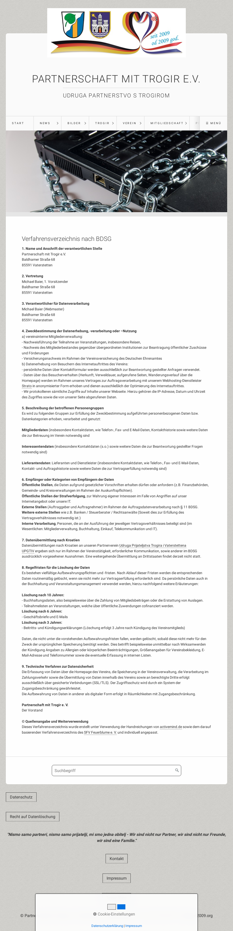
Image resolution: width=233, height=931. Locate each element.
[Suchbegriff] (116, 770)
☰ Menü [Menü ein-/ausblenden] (213, 123)
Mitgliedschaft (167, 123)
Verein (130, 123)
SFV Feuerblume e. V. (100, 732)
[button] (21, 797)
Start (18, 123)
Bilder (74, 123)
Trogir (102, 123)
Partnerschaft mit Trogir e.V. (116, 79)
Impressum (133, 926)
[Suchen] (177, 770)
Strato (27, 386)
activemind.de (171, 727)
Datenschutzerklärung (107, 926)
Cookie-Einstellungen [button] (114, 914)
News (45, 123)
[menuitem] (20, 123)
